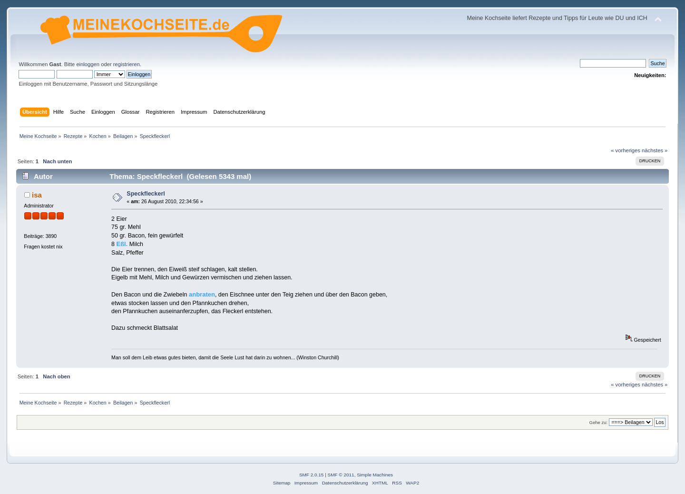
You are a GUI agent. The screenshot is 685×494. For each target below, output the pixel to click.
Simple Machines (375, 474)
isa (37, 195)
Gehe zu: (598, 422)
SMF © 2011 (341, 474)
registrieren (126, 64)
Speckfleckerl (146, 193)
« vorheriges (625, 150)
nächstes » (654, 150)
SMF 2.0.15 (311, 474)
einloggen (87, 64)
